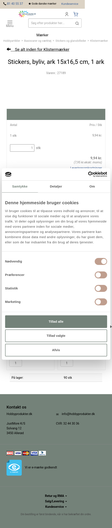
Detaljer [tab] (56, 186)
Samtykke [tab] (20, 186)
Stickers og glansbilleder (70, 40)
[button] (77, 23)
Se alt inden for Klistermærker (38, 49)
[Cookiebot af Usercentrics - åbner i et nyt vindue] (88, 174)
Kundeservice (69, 3)
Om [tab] (92, 186)
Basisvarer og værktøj (37, 40)
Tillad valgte (56, 335)
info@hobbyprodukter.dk (78, 414)
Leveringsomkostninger (86, 168)
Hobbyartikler (11, 40)
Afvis (56, 350)
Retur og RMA (56, 496)
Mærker (42, 35)
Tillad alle (55, 321)
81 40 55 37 (15, 3)
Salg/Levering (56, 501)
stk (38, 148)
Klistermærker (99, 40)
